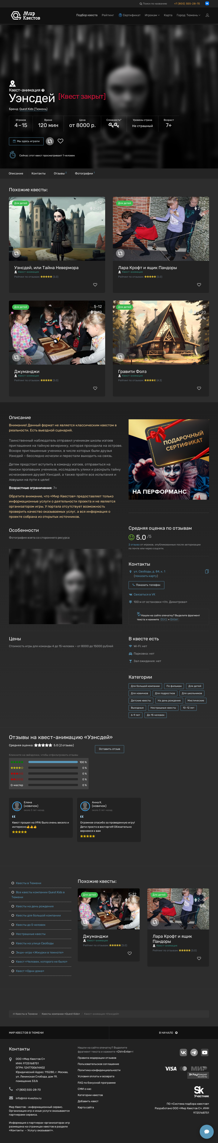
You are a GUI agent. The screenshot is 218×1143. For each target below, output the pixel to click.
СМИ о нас (84, 1088)
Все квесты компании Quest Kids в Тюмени (37, 894)
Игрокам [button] (152, 16)
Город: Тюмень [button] (188, 16)
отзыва (134, 544)
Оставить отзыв (109, 749)
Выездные (137, 707)
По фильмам (174, 686)
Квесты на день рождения (32, 906)
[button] (118, 552)
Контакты (39, 173)
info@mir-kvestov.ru (29, 1098)
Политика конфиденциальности (99, 1070)
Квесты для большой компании (35, 915)
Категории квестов (90, 1095)
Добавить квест (88, 1101)
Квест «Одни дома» (27, 971)
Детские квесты (141, 700)
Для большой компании (145, 686)
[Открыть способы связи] (207, 1132)
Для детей (194, 686)
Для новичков (139, 693)
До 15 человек (155, 714)
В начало (168, 1032)
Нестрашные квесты (163, 707)
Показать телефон (146, 584)
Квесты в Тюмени (26, 883)
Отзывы (60, 173)
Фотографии (85, 173)
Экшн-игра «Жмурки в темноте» (37, 952)
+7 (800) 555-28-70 (187, 3)
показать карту (146, 576)
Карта (168, 16)
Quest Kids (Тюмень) (33, 109)
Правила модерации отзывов (97, 1057)
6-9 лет (135, 714)
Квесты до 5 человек (28, 925)
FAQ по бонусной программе (97, 1082)
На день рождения (169, 700)
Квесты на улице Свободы (32, 943)
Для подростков (165, 693)
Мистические (196, 700)
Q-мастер (17, 785)
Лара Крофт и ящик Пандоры (147, 267)
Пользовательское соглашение (98, 1064)
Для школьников (192, 693)
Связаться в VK (144, 594)
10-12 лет (188, 707)
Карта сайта (86, 1107)
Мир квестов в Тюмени (26, 1032)
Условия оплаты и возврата (96, 1076)
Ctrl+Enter (124, 1051)
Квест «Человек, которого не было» (39, 961)
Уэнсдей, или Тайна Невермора (46, 267)
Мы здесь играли (26, 141)
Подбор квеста (87, 16)
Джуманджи (26, 371)
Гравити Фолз (132, 371)
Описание (16, 173)
